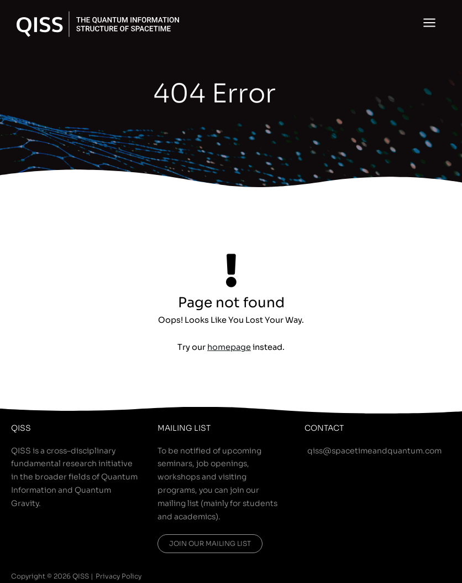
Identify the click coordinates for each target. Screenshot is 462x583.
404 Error (214, 93)
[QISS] (98, 24)
